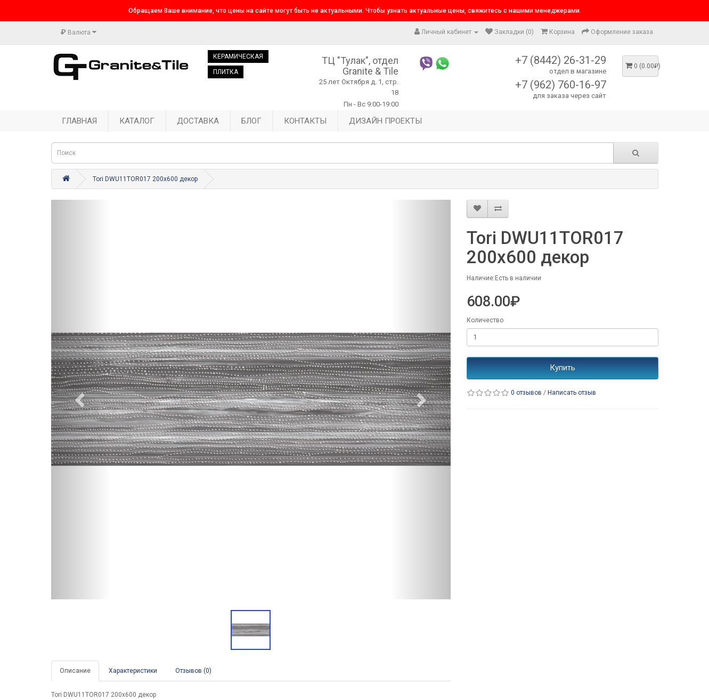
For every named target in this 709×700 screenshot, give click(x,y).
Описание (75, 670)
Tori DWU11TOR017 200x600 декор (145, 179)
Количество (485, 320)
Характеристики (133, 670)
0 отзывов (526, 392)
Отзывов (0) (193, 670)
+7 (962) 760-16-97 (560, 84)
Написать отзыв (572, 392)
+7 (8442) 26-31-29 (560, 60)
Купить (562, 367)
